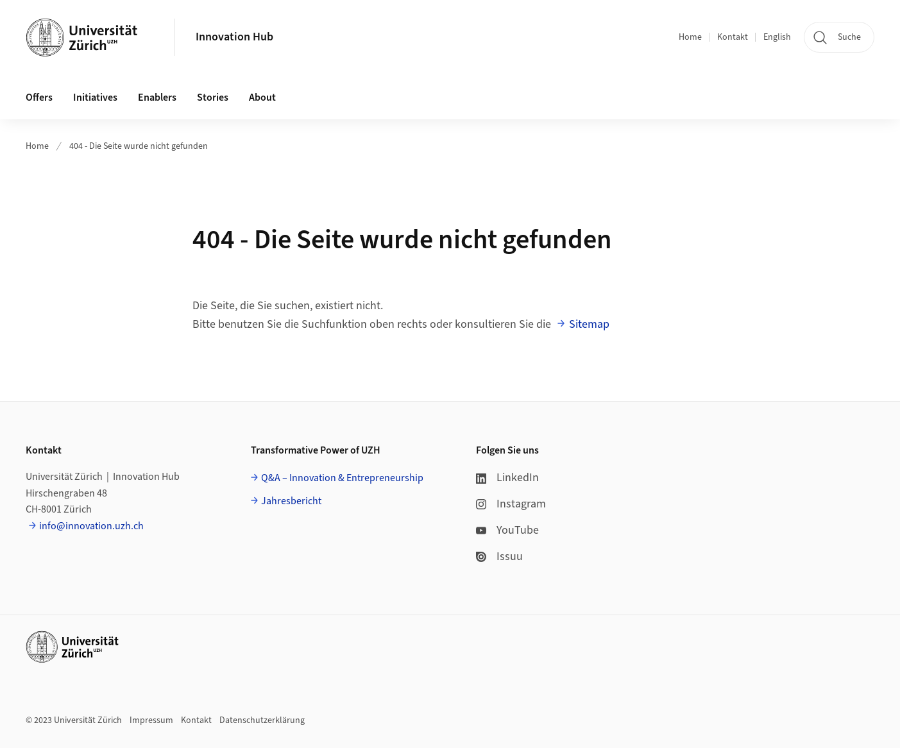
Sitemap (589, 324)
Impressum (151, 720)
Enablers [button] (157, 97)
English (777, 37)
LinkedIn (507, 478)
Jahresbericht (291, 501)
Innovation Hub (234, 37)
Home (690, 37)
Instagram (511, 504)
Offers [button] (39, 97)
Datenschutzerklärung (262, 720)
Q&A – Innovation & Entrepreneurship (342, 478)
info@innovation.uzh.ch (91, 526)
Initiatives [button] (95, 97)
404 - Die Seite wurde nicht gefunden (138, 146)
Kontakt (732, 37)
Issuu (499, 556)
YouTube (507, 530)
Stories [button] (212, 97)
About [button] (262, 97)
